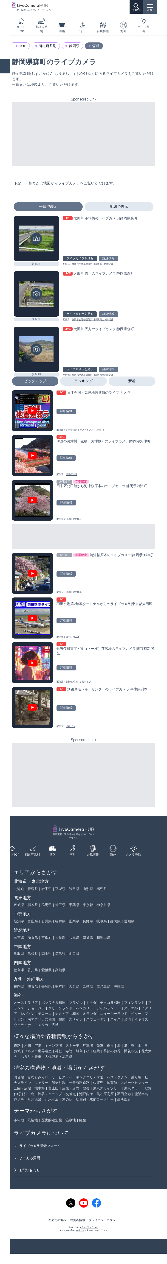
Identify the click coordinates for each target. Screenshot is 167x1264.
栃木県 (33, 905)
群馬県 (46, 905)
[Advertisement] (83, 134)
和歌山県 (103, 937)
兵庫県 (74, 937)
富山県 (33, 921)
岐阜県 (101, 921)
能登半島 (141, 1094)
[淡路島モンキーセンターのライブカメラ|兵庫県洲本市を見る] (83, 707)
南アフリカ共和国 (41, 1019)
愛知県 (129, 921)
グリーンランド (60, 1008)
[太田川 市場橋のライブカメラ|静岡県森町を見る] (36, 238)
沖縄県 (119, 986)
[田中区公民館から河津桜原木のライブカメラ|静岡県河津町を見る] (83, 500)
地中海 (39, 1088)
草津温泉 (34, 1099)
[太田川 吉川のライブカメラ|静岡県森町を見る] (36, 293)
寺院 (68, 1051)
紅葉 (96, 1051)
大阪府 (60, 937)
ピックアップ (35, 381)
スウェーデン (96, 1019)
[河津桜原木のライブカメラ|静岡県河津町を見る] (83, 573)
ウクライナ (22, 1025)
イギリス (141, 1019)
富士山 (53, 1088)
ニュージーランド (113, 1014)
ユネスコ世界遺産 (38, 1051)
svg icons (80, 1230)
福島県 (101, 889)
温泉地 (70, 1120)
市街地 (19, 1120)
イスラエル (129, 1008)
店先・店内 (70, 1088)
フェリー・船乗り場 (49, 1083)
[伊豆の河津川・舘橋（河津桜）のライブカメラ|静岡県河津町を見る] (83, 455)
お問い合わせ (27, 1170)
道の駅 (67, 1099)
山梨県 (74, 921)
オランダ (89, 1014)
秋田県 (74, 889)
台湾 (127, 1019)
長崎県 (46, 986)
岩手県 (46, 889)
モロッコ (45, 1014)
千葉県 (74, 905)
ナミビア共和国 (67, 1014)
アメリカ (41, 1025)
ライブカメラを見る (79, 258)
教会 (86, 1088)
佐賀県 (33, 986)
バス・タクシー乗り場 (124, 1077)
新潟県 (19, 921)
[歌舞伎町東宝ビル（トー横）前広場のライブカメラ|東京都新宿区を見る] (83, 662)
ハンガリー (84, 1008)
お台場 (19, 1077)
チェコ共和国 (110, 1003)
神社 (58, 1051)
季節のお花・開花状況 (120, 1051)
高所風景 (124, 1099)
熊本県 (60, 986)
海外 (123, 27)
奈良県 (88, 937)
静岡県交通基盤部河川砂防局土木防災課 (92, 264)
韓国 (62, 1019)
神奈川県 (103, 905)
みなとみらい (38, 1077)
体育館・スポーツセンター (127, 1083)
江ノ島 (29, 1094)
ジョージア (36, 1008)
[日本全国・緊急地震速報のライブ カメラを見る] (83, 410)
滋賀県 (33, 937)
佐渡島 (98, 1083)
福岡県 (19, 986)
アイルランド (106, 1008)
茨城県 (19, 905)
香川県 (33, 970)
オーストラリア (26, 1003)
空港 (37, 1045)
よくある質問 (27, 1158)
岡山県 (46, 954)
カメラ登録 (144, 25)
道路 (62, 27)
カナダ (91, 1003)
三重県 (19, 937)
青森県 (33, 889)
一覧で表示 (48, 207)
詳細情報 (108, 258)
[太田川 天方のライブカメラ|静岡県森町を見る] (36, 349)
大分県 (74, 986)
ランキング (83, 381)
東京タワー (132, 1088)
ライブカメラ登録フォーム (37, 1146)
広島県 (60, 954)
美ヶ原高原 (105, 1094)
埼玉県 (60, 905)
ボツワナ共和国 (53, 1003)
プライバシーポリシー (104, 1220)
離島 (79, 1051)
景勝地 (33, 1120)
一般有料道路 (79, 1083)
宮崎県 (88, 986)
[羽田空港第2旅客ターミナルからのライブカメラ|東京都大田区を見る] (83, 618)
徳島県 (19, 970)
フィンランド (134, 1003)
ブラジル (76, 1003)
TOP (22, 46)
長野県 (88, 921)
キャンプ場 (53, 1045)
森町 (95, 46)
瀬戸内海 (86, 1094)
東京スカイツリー (107, 1088)
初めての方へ (57, 1220)
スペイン (76, 1019)
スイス (115, 1019)
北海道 (19, 889)
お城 (17, 1051)
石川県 (46, 921)
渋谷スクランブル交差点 (57, 1094)
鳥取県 (19, 954)
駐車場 (88, 1045)
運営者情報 (77, 1220)
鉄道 (99, 1045)
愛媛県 (46, 970)
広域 (55, 1025)
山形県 (88, 889)
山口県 (74, 954)
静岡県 (74, 46)
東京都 (88, 905)
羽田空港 (124, 1094)
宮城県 (60, 889)
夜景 (110, 1045)
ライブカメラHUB (89, 1227)
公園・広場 (22, 1088)
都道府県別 (42, 25)
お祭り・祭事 (31, 1056)
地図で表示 (119, 207)
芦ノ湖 (19, 1099)
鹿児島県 (103, 986)
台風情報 (103, 27)
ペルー (136, 1014)
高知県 (60, 970)
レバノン (27, 1014)
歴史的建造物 (51, 1120)
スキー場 (72, 1045)
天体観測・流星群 (58, 1056)
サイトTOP (21, 25)
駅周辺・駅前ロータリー (95, 1099)
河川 (82, 27)
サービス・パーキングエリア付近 (77, 1077)
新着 (132, 381)
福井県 (60, 921)
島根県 (33, 954)
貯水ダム (52, 1099)
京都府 (46, 937)
